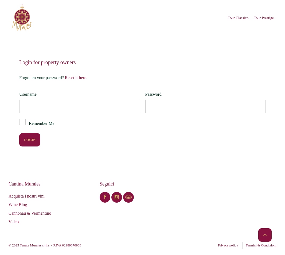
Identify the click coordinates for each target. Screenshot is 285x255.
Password (153, 94)
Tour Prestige (264, 18)
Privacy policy (228, 245)
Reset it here (75, 77)
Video (14, 221)
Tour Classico (238, 18)
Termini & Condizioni (261, 245)
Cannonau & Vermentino (30, 213)
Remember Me (41, 123)
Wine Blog (18, 204)
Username (28, 94)
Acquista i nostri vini (27, 196)
